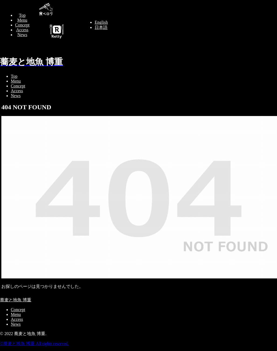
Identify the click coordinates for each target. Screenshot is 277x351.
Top (22, 15)
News (22, 34)
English (101, 22)
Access (22, 30)
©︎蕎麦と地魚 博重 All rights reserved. (34, 343)
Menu (22, 20)
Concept (22, 25)
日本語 (101, 27)
